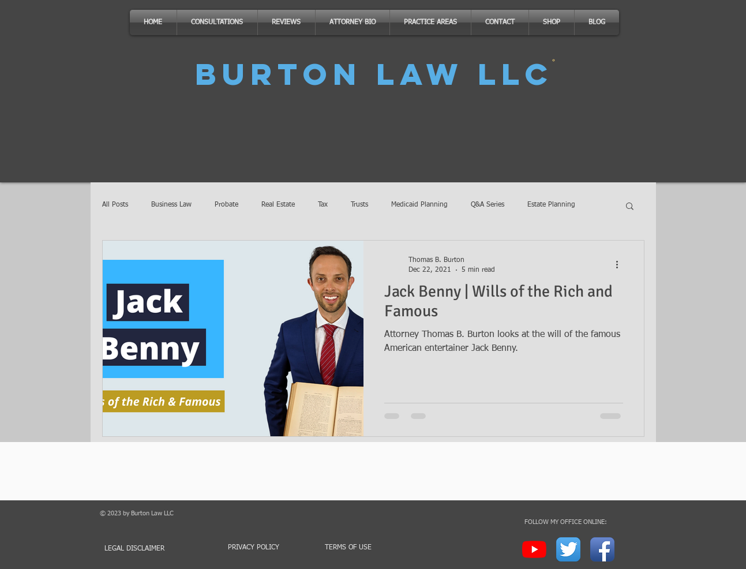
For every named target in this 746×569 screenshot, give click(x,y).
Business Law (171, 204)
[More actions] (621, 264)
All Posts (115, 204)
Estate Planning (551, 204)
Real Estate (278, 204)
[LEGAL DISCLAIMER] (140, 549)
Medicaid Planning (419, 204)
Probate (226, 204)
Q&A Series (487, 204)
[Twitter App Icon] (568, 549)
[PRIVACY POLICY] (254, 548)
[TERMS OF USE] (348, 548)
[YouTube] (534, 549)
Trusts (359, 204)
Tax (323, 204)
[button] (629, 207)
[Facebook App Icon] (602, 549)
